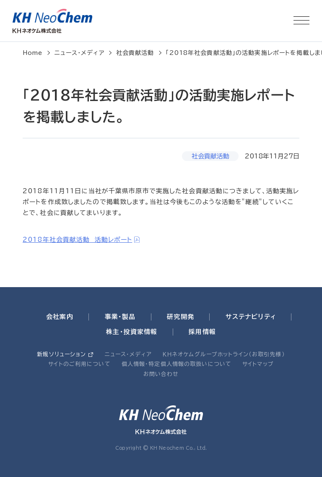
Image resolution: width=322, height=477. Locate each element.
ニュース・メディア (79, 53)
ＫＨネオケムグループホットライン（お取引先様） (224, 354)
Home (33, 53)
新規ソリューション (61, 354)
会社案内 (59, 317)
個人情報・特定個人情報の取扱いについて (176, 364)
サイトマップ (258, 364)
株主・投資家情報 (131, 332)
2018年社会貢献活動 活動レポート (77, 239)
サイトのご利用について (79, 364)
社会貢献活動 (135, 53)
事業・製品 (120, 317)
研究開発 (180, 317)
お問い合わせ (161, 374)
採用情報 (202, 332)
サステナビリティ (251, 317)
